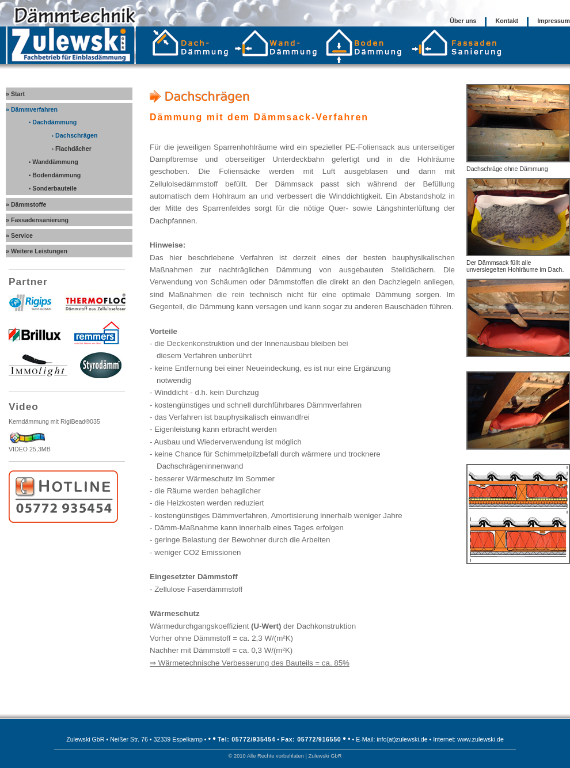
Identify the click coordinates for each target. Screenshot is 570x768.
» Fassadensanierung (37, 219)
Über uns (463, 20)
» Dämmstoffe (26, 204)
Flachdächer (72, 148)
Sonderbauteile (53, 188)
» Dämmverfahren (32, 109)
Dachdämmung (53, 122)
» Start (15, 93)
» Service (19, 235)
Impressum (553, 20)
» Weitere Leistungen (36, 251)
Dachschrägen (75, 135)
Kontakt (506, 20)
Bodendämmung (55, 175)
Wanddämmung (53, 161)
